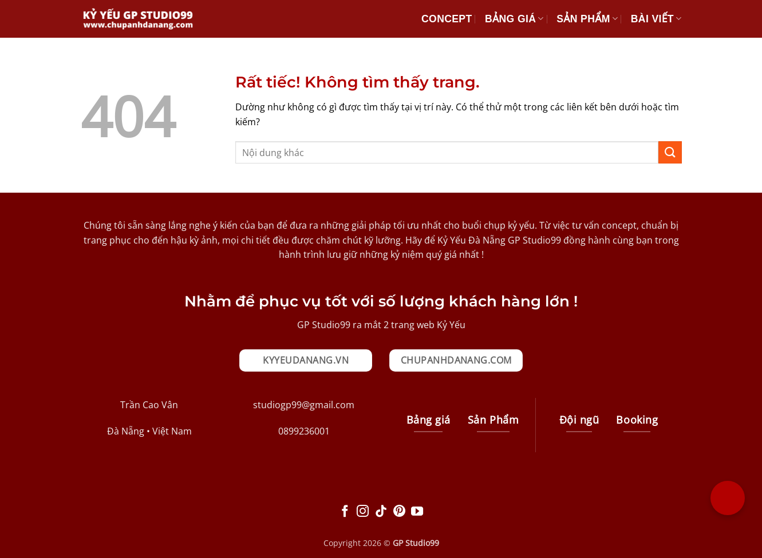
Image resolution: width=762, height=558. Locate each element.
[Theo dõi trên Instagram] (363, 512)
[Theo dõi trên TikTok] (381, 512)
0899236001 (304, 431)
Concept (446, 19)
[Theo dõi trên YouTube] (417, 512)
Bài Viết (656, 19)
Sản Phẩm (587, 19)
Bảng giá (514, 19)
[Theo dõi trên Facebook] (345, 512)
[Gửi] (669, 152)
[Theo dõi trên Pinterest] (399, 512)
